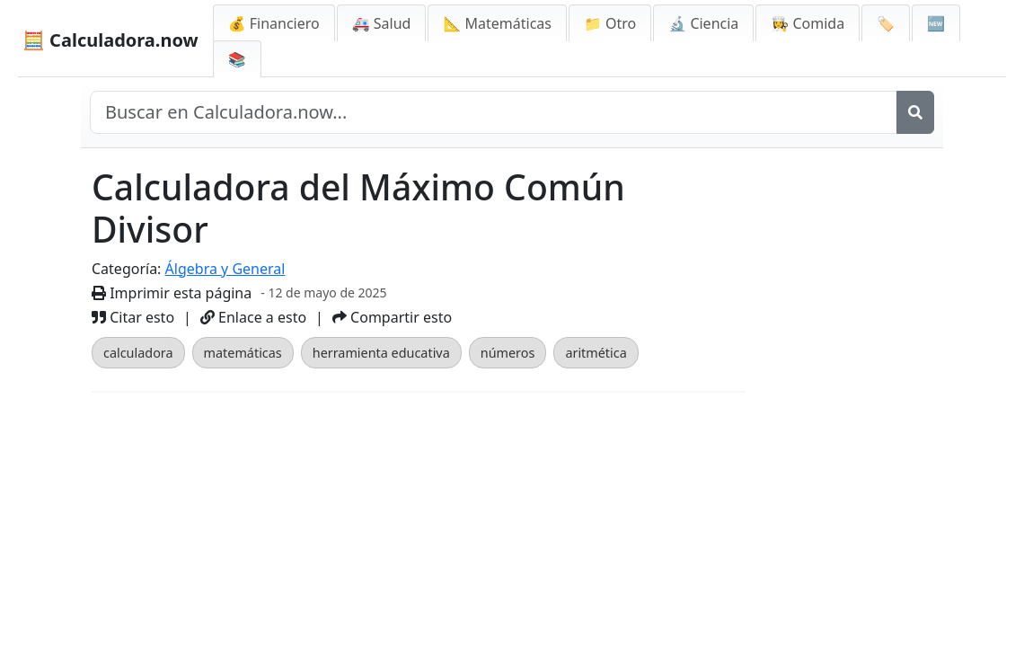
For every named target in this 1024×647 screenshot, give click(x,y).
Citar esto (133, 317)
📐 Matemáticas (497, 23)
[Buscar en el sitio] (493, 112)
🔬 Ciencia (703, 23)
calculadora (138, 352)
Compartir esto (392, 317)
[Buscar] (915, 112)
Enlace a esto (253, 317)
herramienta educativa (381, 352)
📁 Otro (610, 23)
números (508, 352)
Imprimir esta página (172, 293)
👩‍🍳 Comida (807, 23)
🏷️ (886, 23)
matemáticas (243, 352)
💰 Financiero (274, 23)
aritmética (595, 352)
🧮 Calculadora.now (110, 40)
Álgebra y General (225, 269)
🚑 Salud (381, 23)
